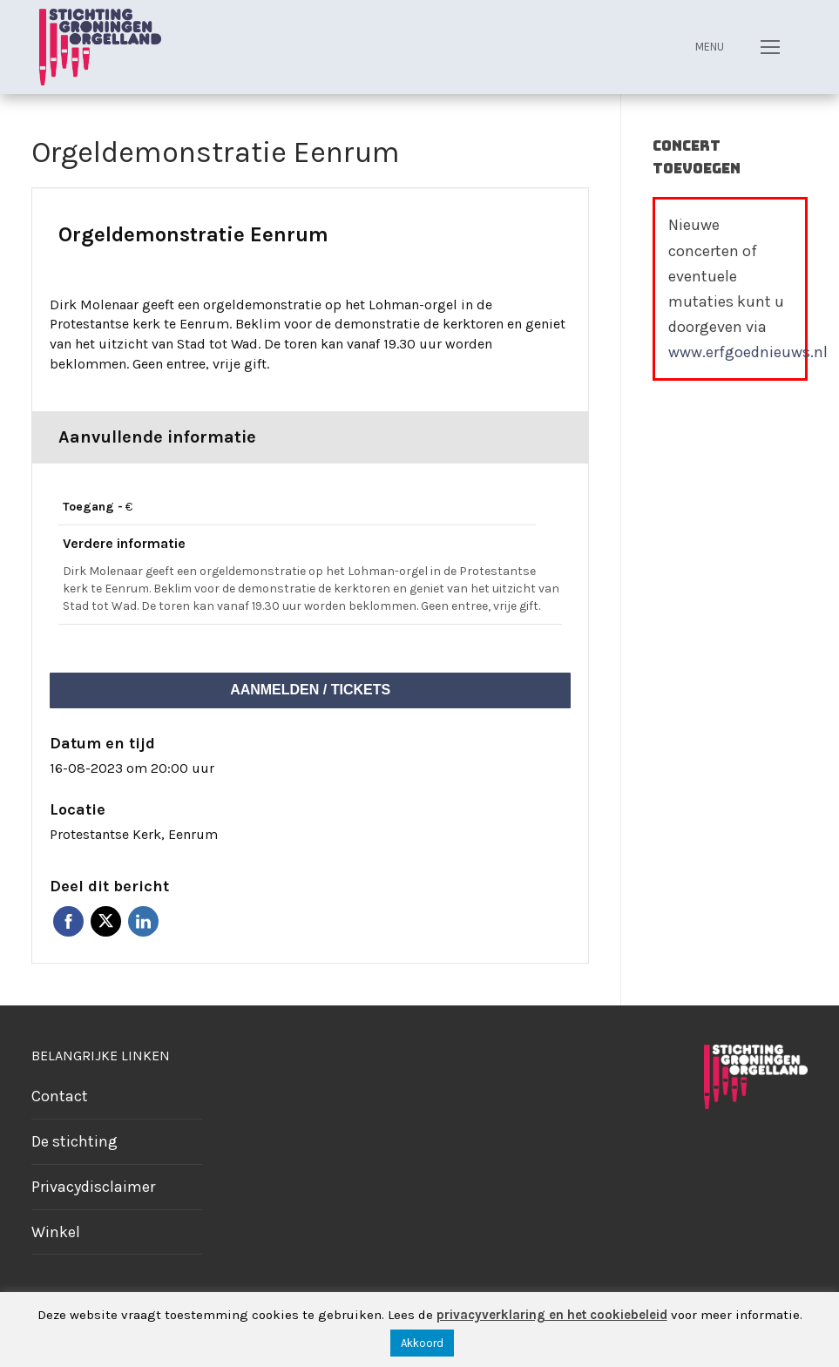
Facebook (68, 921)
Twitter (106, 921)
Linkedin (143, 921)
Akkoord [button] (422, 1343)
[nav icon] (770, 46)
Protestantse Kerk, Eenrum (134, 834)
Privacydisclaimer (93, 1186)
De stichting (74, 1141)
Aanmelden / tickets (310, 689)
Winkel (55, 1232)
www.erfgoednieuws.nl (748, 352)
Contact (59, 1096)
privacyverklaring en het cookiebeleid (551, 1315)
